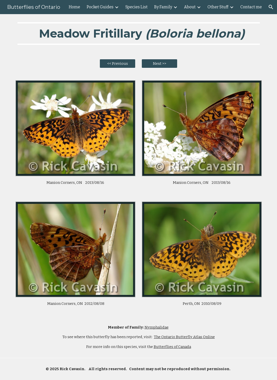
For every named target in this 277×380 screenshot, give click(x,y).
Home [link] (74, 7)
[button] (271, 7)
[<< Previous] (117, 64)
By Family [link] (163, 7)
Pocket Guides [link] (100, 7)
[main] (138, 33)
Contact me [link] (251, 7)
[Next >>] (159, 64)
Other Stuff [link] (217, 7)
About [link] (190, 7)
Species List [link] (136, 7)
